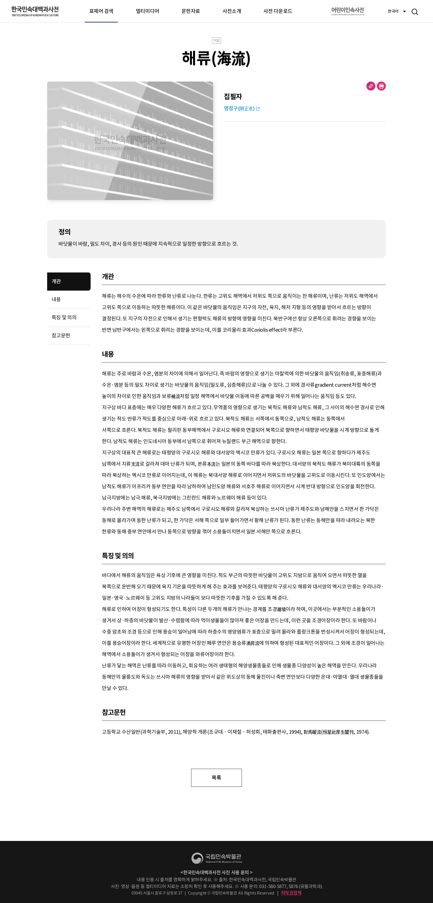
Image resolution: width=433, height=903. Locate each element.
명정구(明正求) (239, 108)
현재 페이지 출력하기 (381, 86)
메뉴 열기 (415, 12)
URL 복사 (370, 86)
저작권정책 (291, 893)
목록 (216, 777)
